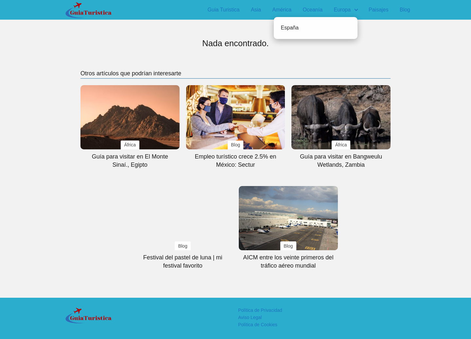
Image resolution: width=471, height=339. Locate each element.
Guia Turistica (224, 9)
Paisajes (378, 9)
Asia (256, 9)
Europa (342, 9)
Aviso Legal (250, 317)
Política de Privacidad (260, 310)
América (281, 9)
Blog (405, 9)
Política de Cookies (257, 324)
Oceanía (313, 9)
